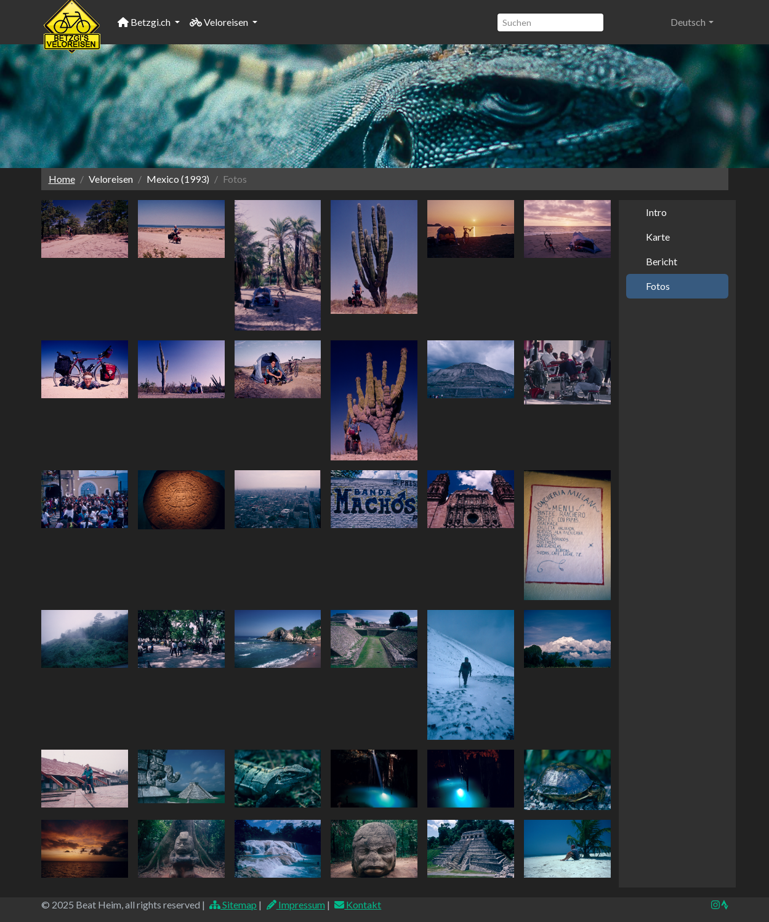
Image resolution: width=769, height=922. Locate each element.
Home (62, 179)
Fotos (658, 286)
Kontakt (358, 904)
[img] (724, 905)
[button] (692, 22)
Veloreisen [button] (220, 22)
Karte (658, 237)
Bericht (661, 261)
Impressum (295, 904)
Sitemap (233, 904)
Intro (656, 212)
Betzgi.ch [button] (145, 22)
